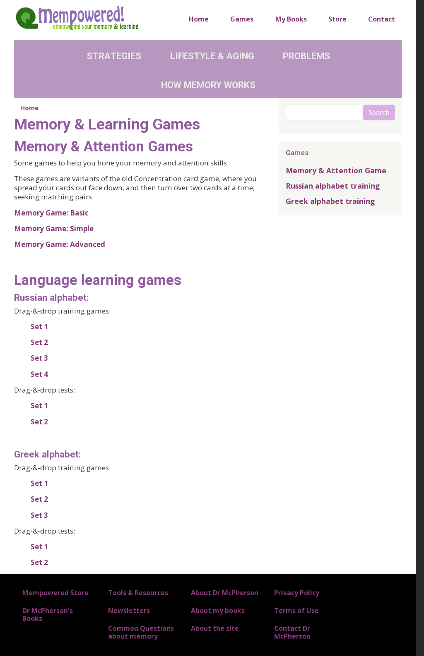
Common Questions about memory (141, 632)
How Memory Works (208, 84)
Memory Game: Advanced (59, 244)
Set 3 (39, 358)
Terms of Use (296, 610)
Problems (306, 55)
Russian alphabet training (333, 186)
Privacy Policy (296, 592)
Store (337, 19)
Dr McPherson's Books (47, 614)
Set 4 (39, 374)
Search (379, 112)
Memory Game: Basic (51, 213)
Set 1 (39, 326)
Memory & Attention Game (336, 170)
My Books (291, 19)
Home (199, 19)
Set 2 (39, 342)
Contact (381, 19)
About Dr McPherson (224, 592)
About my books (218, 610)
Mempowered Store (55, 592)
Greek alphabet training (330, 201)
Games (241, 19)
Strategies (114, 55)
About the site (215, 628)
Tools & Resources (138, 592)
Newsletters (129, 610)
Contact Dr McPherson (292, 632)
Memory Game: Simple (54, 228)
